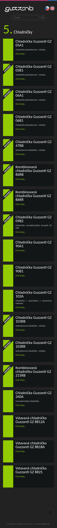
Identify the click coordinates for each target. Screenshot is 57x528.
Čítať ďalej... (21, 53)
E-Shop (22, 512)
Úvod (10, 501)
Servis (46, 501)
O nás (22, 501)
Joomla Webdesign (42, 524)
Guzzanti (19, 9)
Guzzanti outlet (34, 512)
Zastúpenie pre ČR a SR (34, 501)
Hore (50, 512)
